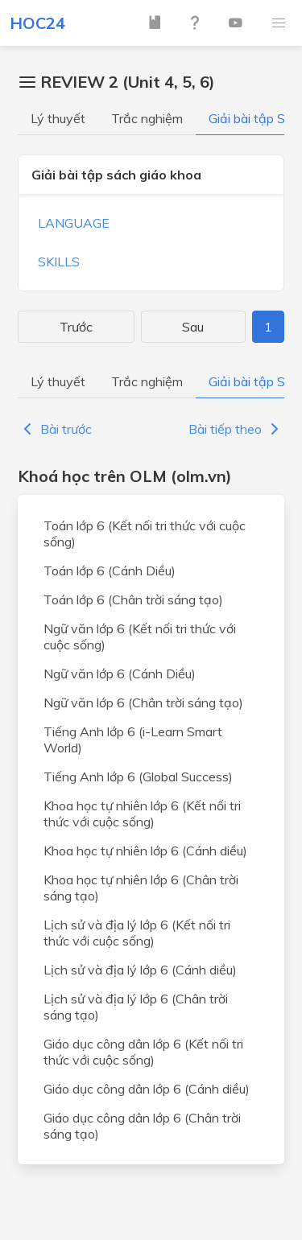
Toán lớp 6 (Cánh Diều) (109, 570)
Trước (76, 327)
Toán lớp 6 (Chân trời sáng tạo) (133, 599)
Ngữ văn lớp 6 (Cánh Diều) (119, 673)
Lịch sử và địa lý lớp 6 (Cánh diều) (140, 970)
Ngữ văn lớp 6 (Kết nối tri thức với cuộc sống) (139, 636)
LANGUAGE (74, 223)
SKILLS (59, 261)
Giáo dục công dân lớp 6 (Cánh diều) (146, 1089)
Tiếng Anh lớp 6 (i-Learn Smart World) (132, 739)
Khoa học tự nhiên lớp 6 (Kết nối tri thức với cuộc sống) (142, 813)
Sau (193, 327)
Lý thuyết (58, 118)
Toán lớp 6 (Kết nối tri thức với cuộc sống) (144, 533)
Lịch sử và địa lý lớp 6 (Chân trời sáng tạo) (135, 1007)
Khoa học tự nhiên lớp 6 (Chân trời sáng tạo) (140, 887)
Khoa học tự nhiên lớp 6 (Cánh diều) (145, 850)
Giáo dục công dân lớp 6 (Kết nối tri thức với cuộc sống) (143, 1052)
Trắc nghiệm (147, 118)
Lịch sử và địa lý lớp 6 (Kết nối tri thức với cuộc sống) (136, 933)
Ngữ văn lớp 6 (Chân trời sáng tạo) (143, 702)
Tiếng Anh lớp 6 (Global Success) (138, 776)
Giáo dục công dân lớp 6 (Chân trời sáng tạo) (142, 1126)
